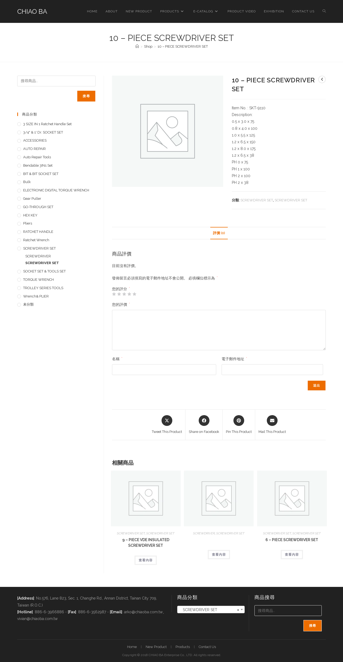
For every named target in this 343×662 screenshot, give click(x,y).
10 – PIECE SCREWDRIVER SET (183, 46)
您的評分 (121, 289)
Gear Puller (32, 199)
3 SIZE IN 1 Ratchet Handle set (47, 124)
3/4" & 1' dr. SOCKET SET (43, 132)
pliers (27, 223)
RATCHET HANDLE (38, 232)
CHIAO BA (32, 11)
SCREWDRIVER (204, 533)
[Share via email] (272, 425)
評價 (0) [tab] (219, 233)
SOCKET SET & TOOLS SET (44, 271)
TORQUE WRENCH (38, 280)
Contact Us (207, 647)
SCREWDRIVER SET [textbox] (209, 610)
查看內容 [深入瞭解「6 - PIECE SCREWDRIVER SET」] (292, 554)
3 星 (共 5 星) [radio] (124, 294)
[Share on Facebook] (204, 425)
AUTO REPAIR (34, 149)
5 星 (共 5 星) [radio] (134, 294)
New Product (156, 647)
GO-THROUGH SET (38, 207)
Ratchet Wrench (36, 240)
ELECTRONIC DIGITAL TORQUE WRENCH (56, 190)
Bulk (27, 182)
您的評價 (121, 304)
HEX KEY (30, 215)
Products (183, 647)
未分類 (28, 304)
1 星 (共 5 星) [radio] (114, 294)
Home (132, 647)
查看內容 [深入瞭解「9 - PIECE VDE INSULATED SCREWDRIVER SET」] (146, 560)
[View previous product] (322, 79)
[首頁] (137, 46)
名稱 (117, 359)
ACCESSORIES (35, 140)
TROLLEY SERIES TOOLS (43, 288)
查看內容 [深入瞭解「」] (219, 554)
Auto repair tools (37, 157)
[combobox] (211, 609)
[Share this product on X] (167, 425)
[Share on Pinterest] (239, 425)
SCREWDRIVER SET (256, 200)
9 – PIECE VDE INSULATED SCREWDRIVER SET (145, 543)
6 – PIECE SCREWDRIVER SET (291, 540)
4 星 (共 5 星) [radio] (129, 294)
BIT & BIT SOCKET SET (40, 174)
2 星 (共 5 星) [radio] (119, 294)
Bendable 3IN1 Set (37, 165)
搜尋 (86, 96)
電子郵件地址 (234, 359)
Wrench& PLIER (36, 296)
